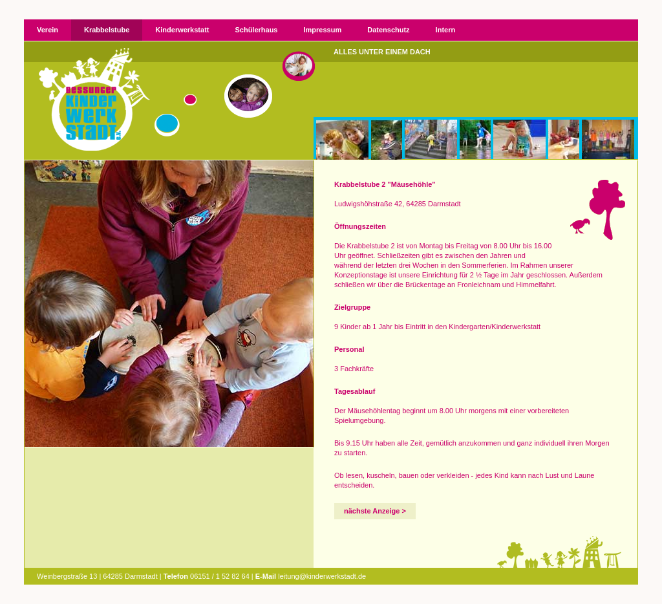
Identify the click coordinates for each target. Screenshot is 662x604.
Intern (446, 30)
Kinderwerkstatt (182, 30)
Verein (47, 30)
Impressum (323, 30)
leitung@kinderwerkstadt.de (322, 576)
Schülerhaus (256, 30)
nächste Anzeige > (375, 511)
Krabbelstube (106, 30)
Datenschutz (388, 30)
